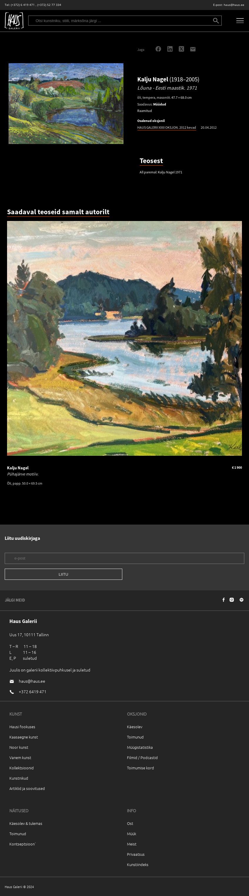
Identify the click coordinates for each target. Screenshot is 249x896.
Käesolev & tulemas (25, 823)
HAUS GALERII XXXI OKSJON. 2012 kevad (166, 127)
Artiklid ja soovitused (27, 788)
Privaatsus (136, 854)
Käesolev (134, 726)
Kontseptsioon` (22, 844)
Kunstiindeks (137, 864)
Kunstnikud (18, 778)
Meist (131, 844)
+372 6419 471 (32, 691)
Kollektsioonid (21, 768)
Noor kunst (18, 747)
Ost (130, 823)
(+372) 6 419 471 (23, 5)
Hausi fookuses (22, 726)
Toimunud (135, 737)
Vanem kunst (20, 757)
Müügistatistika (140, 747)
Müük (131, 833)
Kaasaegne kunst (23, 737)
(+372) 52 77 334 (49, 5)
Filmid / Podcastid (142, 757)
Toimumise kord (140, 768)
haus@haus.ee (234, 5)
